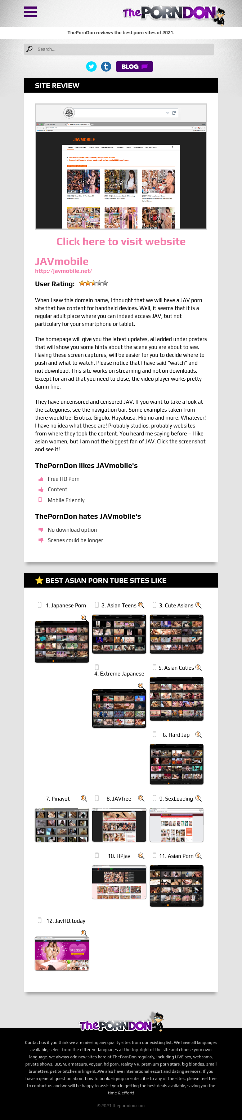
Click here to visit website (120, 241)
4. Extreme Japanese (119, 673)
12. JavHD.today (65, 921)
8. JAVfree (119, 799)
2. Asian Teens (118, 605)
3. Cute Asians (176, 605)
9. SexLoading (176, 799)
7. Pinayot (58, 799)
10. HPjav (119, 856)
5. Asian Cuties (176, 668)
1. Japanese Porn (65, 605)
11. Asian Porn (176, 856)
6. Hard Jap (176, 735)
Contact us (35, 1042)
